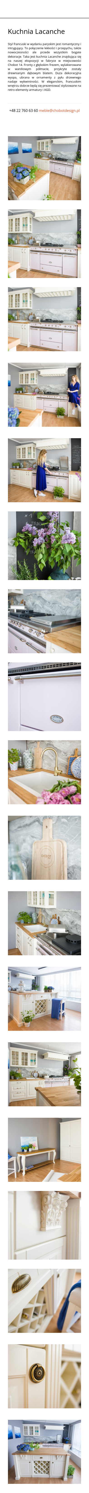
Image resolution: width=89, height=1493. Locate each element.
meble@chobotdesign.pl (59, 110)
